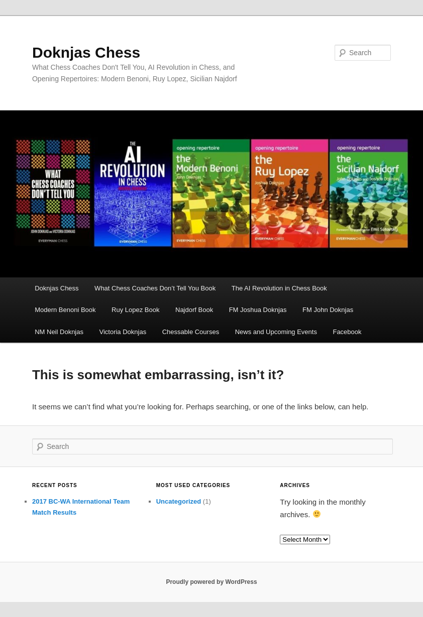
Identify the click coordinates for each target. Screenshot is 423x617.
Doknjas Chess (86, 52)
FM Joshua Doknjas (258, 310)
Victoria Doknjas (122, 332)
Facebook (347, 332)
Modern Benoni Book (65, 310)
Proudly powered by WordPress (211, 581)
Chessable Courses (190, 332)
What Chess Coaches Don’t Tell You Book (155, 288)
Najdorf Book (194, 310)
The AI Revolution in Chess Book (279, 288)
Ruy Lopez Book (135, 310)
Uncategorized (178, 501)
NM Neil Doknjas (59, 332)
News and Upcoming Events (276, 332)
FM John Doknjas (327, 310)
